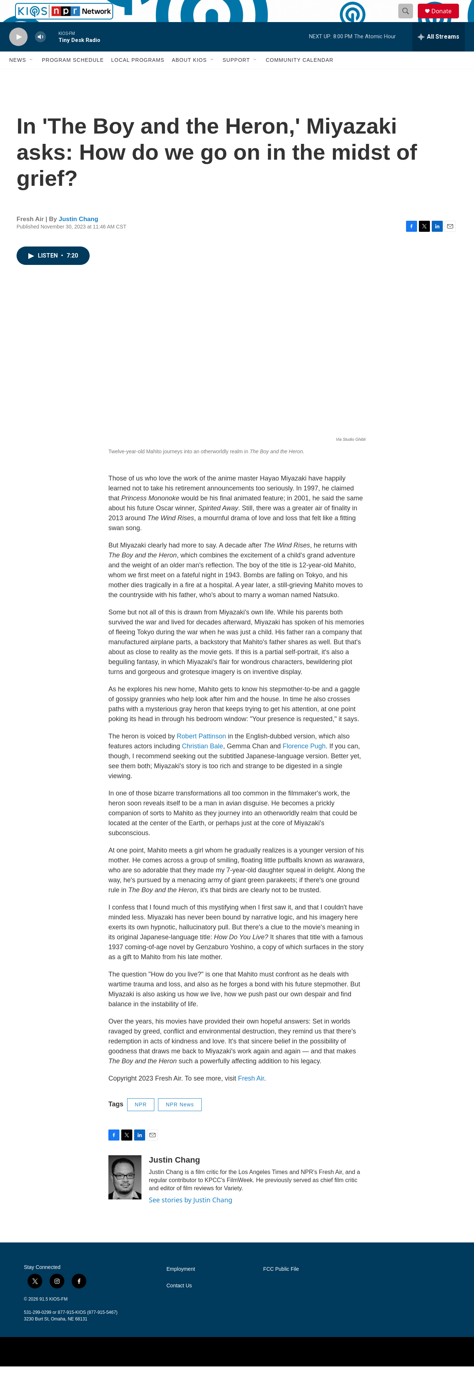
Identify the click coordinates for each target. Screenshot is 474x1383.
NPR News (180, 1121)
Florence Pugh (304, 762)
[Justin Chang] (124, 1194)
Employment (180, 1285)
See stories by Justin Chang (190, 1216)
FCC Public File (281, 1285)
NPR (141, 1121)
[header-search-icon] (409, 19)
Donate (446, 19)
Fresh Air (251, 1095)
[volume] (40, 53)
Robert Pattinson (200, 752)
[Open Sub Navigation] (32, 76)
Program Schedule (73, 76)
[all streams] (438, 53)
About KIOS (189, 76)
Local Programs (137, 76)
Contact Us (179, 1302)
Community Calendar (299, 76)
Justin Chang (78, 235)
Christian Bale (202, 762)
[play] (18, 53)
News (17, 76)
